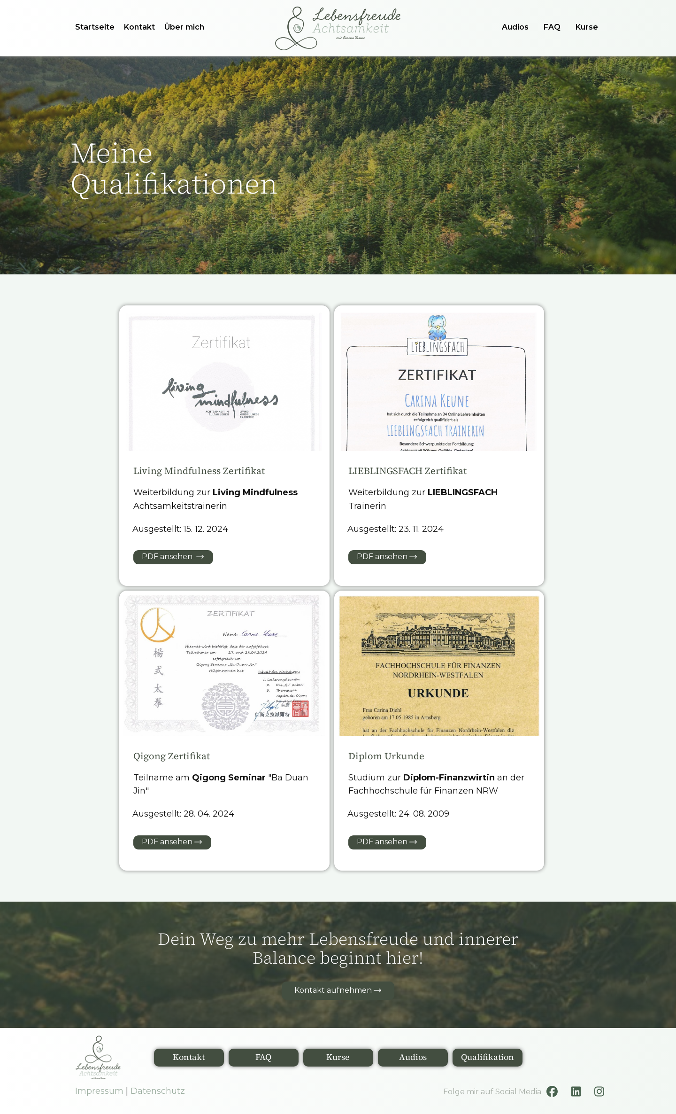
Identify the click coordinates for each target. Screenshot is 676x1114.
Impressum (99, 1091)
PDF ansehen (173, 556)
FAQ (552, 27)
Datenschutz (158, 1091)
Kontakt (139, 27)
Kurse (587, 27)
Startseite (95, 27)
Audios (515, 27)
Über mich (184, 27)
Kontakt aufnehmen (337, 990)
